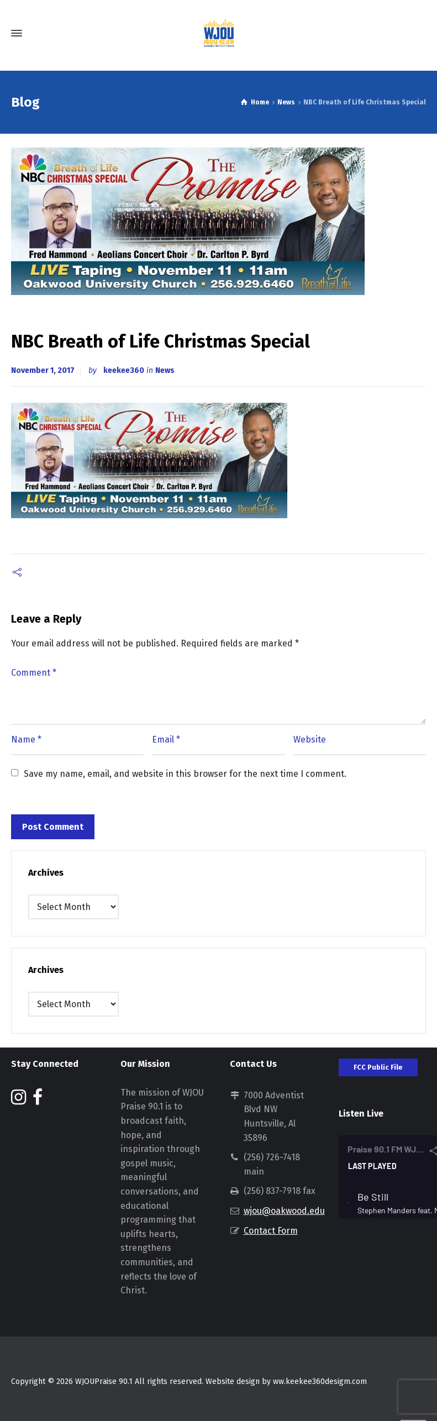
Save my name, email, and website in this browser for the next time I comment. (185, 774)
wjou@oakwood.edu (284, 1211)
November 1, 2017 (43, 370)
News (165, 370)
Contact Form (271, 1230)
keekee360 (123, 370)
